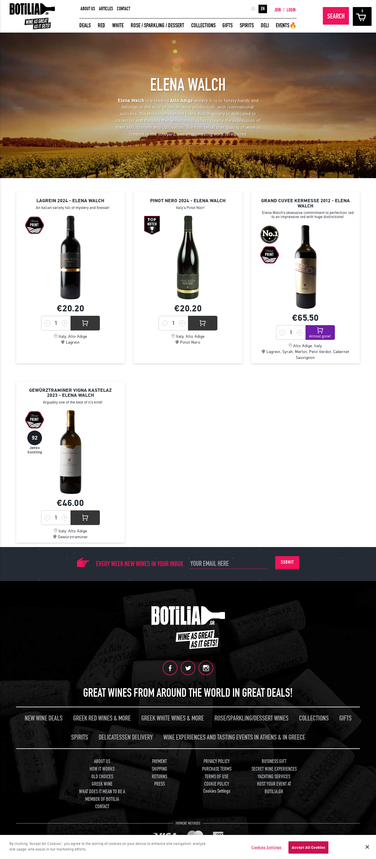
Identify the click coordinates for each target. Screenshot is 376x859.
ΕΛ (253, 8)
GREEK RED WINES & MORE (102, 718)
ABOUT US (87, 8)
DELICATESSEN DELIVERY (126, 737)
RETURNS (159, 776)
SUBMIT (287, 562)
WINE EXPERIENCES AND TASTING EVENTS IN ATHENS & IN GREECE (234, 737)
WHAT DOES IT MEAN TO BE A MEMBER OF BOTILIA (102, 795)
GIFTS (227, 25)
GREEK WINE (102, 783)
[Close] (367, 847)
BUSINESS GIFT (274, 761)
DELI (265, 25)
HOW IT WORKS (102, 768)
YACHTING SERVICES (274, 776)
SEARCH (336, 16)
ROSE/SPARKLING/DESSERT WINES (251, 718)
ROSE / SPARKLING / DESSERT (157, 25)
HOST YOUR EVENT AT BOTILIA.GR (274, 787)
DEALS (85, 25)
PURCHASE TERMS (216, 768)
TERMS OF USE (217, 776)
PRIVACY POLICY (217, 761)
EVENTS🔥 (286, 25)
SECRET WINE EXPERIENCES (274, 768)
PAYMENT (159, 761)
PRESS (159, 783)
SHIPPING (159, 768)
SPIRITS (247, 25)
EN (263, 8)
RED (101, 25)
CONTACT (123, 8)
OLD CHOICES (102, 776)
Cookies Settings (216, 790)
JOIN (277, 10)
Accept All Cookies (308, 847)
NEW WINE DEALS (44, 718)
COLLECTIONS (203, 25)
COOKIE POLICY (216, 783)
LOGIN (291, 10)
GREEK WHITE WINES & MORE (172, 718)
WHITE (118, 25)
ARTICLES (106, 8)
